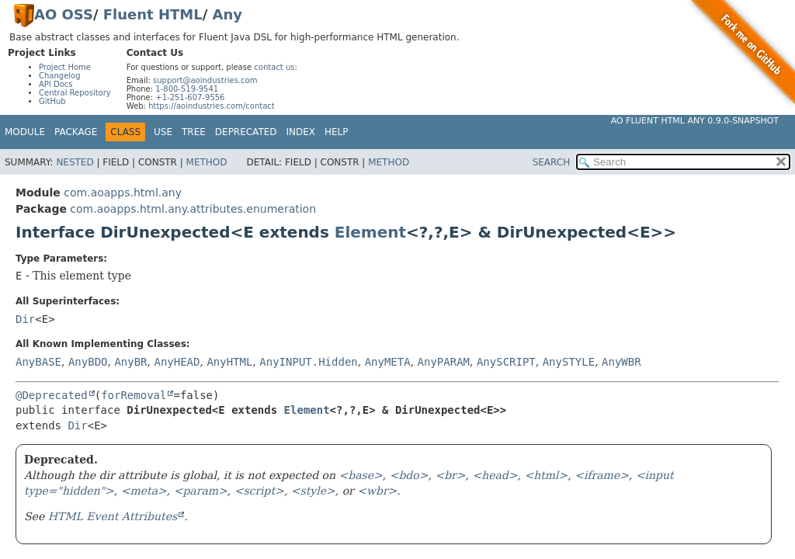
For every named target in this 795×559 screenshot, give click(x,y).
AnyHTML (229, 362)
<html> (546, 475)
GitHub (52, 101)
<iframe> (602, 475)
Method (206, 162)
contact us (274, 67)
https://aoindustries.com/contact (211, 106)
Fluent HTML (153, 14)
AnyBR (130, 362)
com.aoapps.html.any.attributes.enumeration (193, 209)
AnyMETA (388, 362)
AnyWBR (621, 362)
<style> (313, 490)
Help (337, 132)
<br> (450, 475)
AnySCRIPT (506, 362)
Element (370, 232)
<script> (259, 490)
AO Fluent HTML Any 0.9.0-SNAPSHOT (695, 121)
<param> (200, 490)
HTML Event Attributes (113, 516)
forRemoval (133, 395)
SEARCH (552, 162)
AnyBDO (88, 362)
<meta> (144, 490)
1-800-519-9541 (186, 89)
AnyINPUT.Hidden (308, 362)
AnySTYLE (569, 362)
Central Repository (75, 93)
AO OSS (63, 14)
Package (75, 132)
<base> (361, 475)
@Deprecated (52, 395)
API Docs (56, 84)
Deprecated (246, 132)
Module (25, 132)
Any (227, 14)
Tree (194, 132)
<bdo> (409, 475)
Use (163, 132)
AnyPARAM (444, 362)
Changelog (60, 75)
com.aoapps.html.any (123, 192)
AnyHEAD (177, 362)
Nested (74, 162)
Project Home (65, 67)
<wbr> (377, 490)
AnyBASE (38, 362)
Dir (25, 319)
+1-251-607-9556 (189, 97)
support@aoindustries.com (205, 80)
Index (301, 132)
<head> (494, 475)
